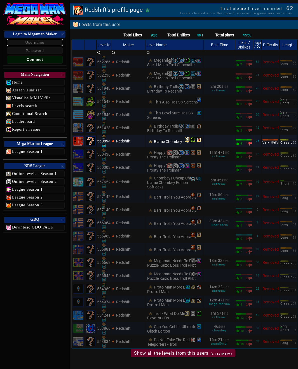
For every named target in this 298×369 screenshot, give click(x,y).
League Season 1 (27, 151)
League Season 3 (27, 205)
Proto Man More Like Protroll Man (168, 289)
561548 (104, 101)
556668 (104, 262)
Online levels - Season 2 (34, 181)
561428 (104, 128)
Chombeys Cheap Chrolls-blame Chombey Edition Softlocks (172, 182)
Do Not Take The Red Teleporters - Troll (168, 342)
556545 (104, 275)
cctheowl (219, 90)
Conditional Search (29, 114)
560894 (104, 141)
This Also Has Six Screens (176, 102)
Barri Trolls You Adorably (175, 197)
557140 (104, 209)
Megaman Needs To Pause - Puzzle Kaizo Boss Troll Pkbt (174, 263)
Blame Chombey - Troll (173, 141)
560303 (104, 167)
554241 (104, 315)
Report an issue (26, 129)
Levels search (24, 106)
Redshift (123, 62)
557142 (104, 196)
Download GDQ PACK (33, 227)
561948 (104, 88)
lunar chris (219, 225)
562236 (104, 75)
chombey (219, 330)
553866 (104, 328)
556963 (104, 236)
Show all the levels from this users (183, 353)
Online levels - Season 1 (34, 174)
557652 (104, 182)
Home (17, 82)
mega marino (219, 304)
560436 (104, 154)
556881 (104, 249)
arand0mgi (219, 343)
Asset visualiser (26, 90)
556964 (104, 223)
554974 (104, 302)
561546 (104, 114)
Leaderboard (23, 121)
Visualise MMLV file (31, 98)
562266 (104, 62)
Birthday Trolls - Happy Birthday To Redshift (170, 88)
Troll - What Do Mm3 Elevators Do (168, 315)
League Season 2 (27, 197)
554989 (104, 289)
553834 (104, 341)
